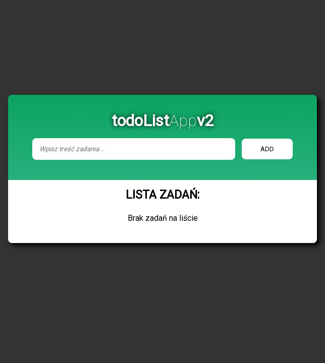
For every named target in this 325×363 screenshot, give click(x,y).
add (267, 149)
